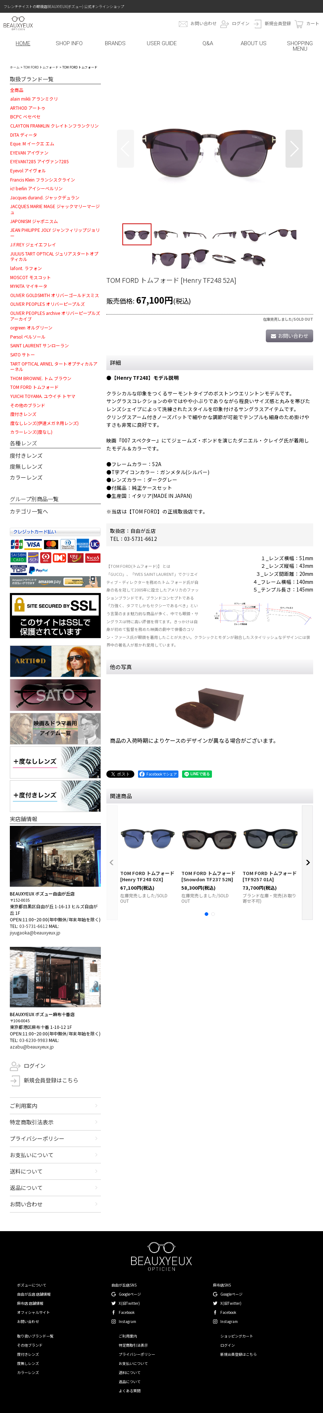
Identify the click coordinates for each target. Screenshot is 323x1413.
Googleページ (130, 1294)
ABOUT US (254, 43)
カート (312, 23)
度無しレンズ (26, 466)
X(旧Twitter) (129, 1303)
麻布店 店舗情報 (30, 1303)
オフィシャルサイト (33, 1312)
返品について (26, 1187)
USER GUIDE (162, 43)
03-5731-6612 (33, 926)
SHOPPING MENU (300, 46)
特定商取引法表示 (32, 1122)
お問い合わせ (203, 23)
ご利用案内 (23, 1105)
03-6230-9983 (33, 1040)
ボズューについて (31, 1285)
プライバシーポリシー (37, 1138)
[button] (125, 149)
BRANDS (115, 43)
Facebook (127, 1312)
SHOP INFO (69, 43)
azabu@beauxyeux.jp (32, 1046)
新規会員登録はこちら (51, 1080)
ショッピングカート (236, 1336)
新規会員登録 (278, 23)
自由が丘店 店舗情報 (34, 1294)
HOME (23, 43)
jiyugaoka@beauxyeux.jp (35, 932)
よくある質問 (130, 1390)
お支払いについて (32, 1155)
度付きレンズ (26, 455)
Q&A (207, 43)
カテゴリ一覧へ (29, 511)
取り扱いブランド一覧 (35, 1336)
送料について (26, 1171)
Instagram (127, 1321)
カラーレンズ (26, 477)
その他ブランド (30, 1345)
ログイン (240, 23)
